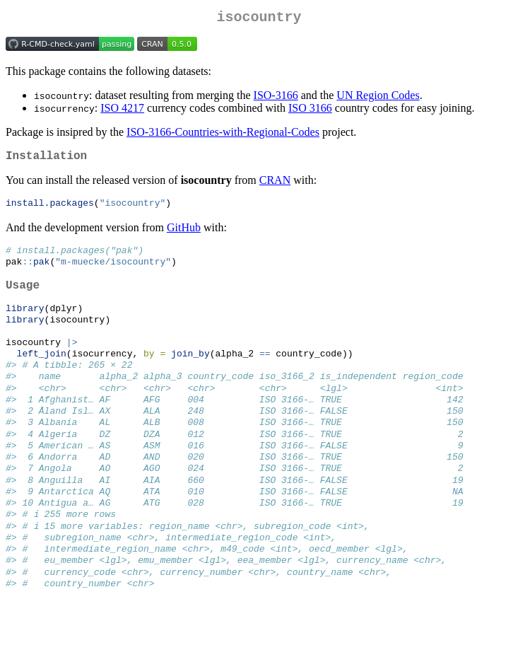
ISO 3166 (310, 111)
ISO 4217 (122, 111)
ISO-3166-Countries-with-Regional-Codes (222, 135)
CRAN (274, 186)
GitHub (184, 234)
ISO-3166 (276, 98)
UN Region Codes (377, 98)
